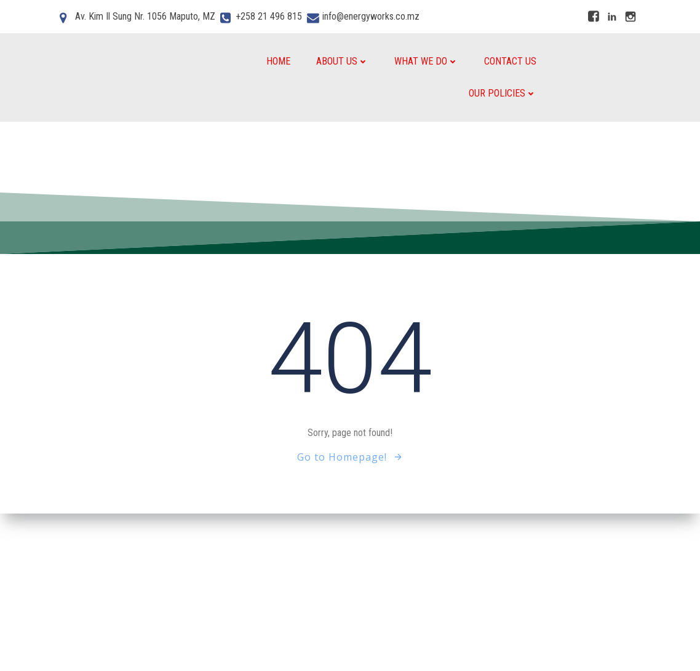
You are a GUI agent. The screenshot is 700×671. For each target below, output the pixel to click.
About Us (342, 61)
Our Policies (502, 93)
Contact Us (510, 61)
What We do (426, 61)
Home (278, 61)
